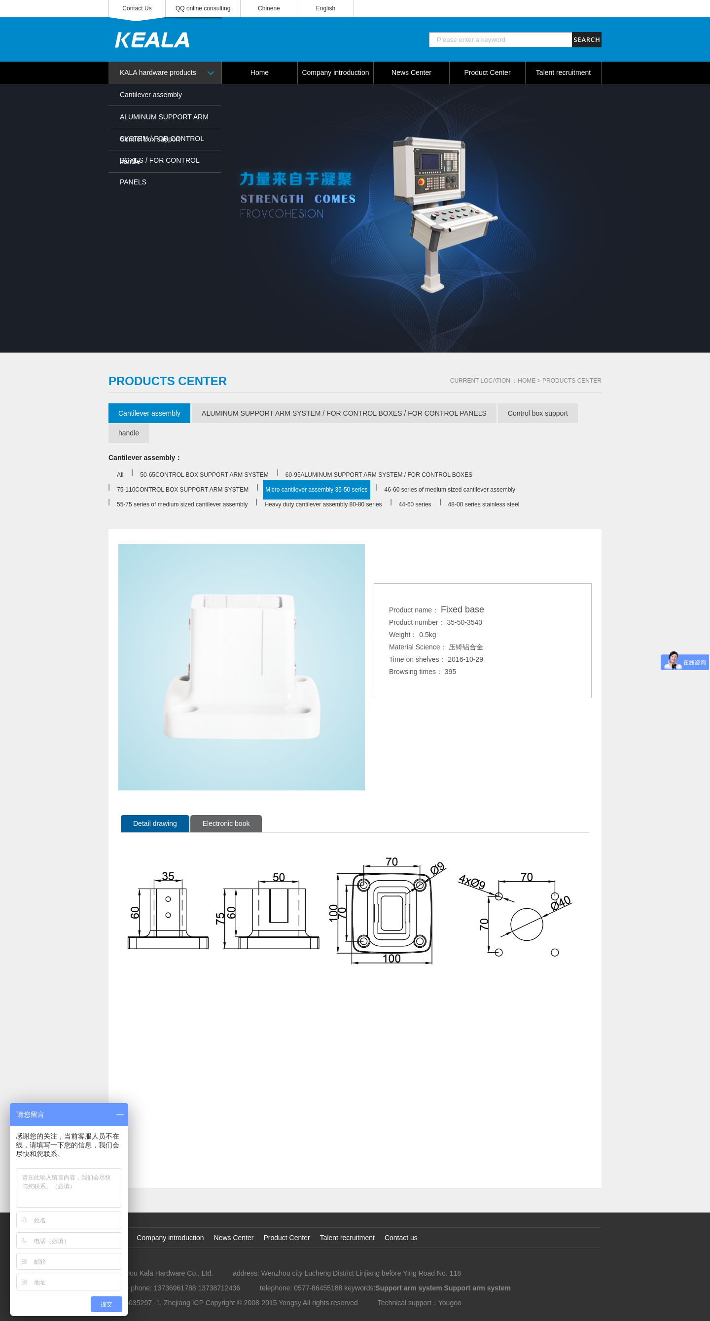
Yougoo (450, 1303)
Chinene (269, 8)
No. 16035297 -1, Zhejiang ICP (156, 1303)
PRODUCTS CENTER (572, 380)
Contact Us (136, 8)
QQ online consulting (203, 8)
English (325, 8)
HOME (526, 380)
